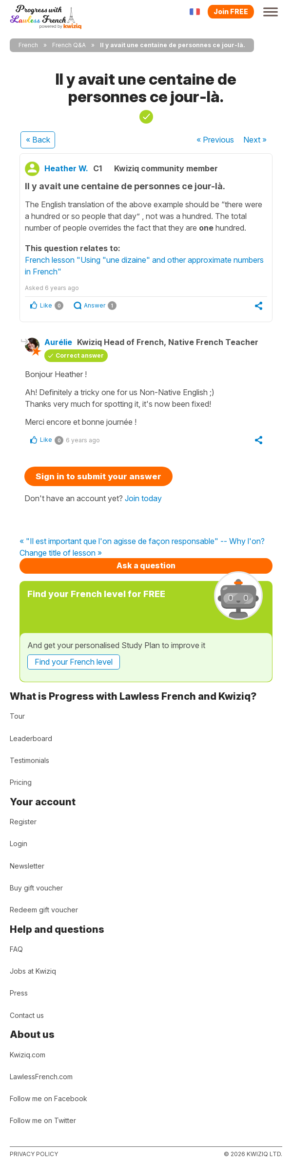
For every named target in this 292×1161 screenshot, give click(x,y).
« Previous (215, 140)
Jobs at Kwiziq (33, 971)
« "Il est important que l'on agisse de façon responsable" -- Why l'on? (142, 541)
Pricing (21, 782)
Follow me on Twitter (43, 1120)
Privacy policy (34, 1154)
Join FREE (231, 11)
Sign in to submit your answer (98, 476)
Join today (143, 498)
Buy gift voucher (36, 888)
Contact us (27, 1015)
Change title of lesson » (60, 553)
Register (23, 821)
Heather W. (66, 168)
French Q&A (69, 45)
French (28, 45)
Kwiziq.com (27, 1055)
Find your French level (74, 662)
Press (19, 993)
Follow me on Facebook (48, 1098)
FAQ (16, 949)
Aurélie (58, 342)
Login (18, 843)
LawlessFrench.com (41, 1076)
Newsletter (27, 866)
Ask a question (146, 565)
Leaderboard (31, 738)
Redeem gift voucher (44, 910)
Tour (17, 716)
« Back (38, 140)
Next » (255, 140)
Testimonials (29, 760)
